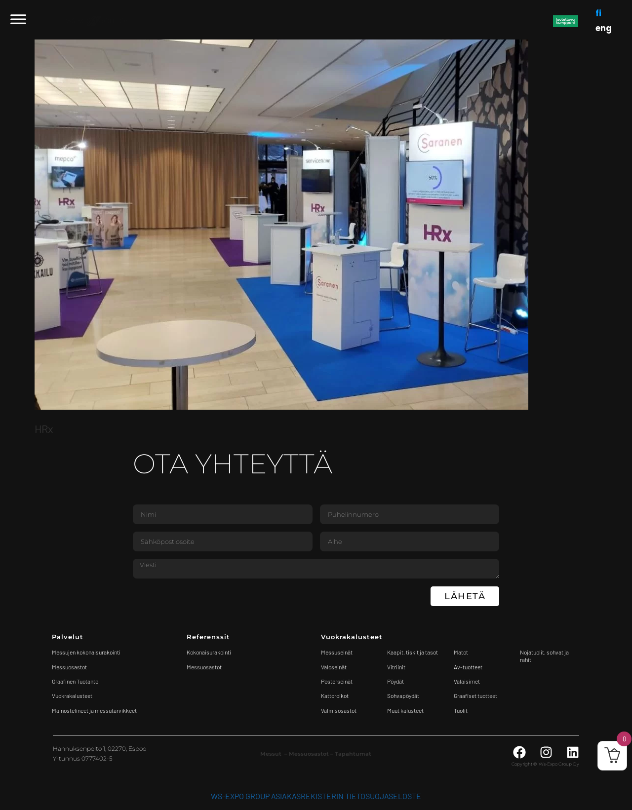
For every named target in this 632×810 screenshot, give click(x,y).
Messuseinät (337, 652)
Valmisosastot (338, 710)
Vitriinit (396, 666)
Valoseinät (334, 666)
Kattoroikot (335, 695)
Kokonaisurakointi (209, 652)
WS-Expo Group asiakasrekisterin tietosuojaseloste (316, 796)
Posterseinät (337, 681)
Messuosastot (204, 666)
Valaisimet (467, 681)
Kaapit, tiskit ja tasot (412, 652)
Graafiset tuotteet (475, 695)
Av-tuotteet (468, 666)
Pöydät (395, 681)
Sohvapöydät (403, 695)
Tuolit (461, 710)
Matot (461, 652)
